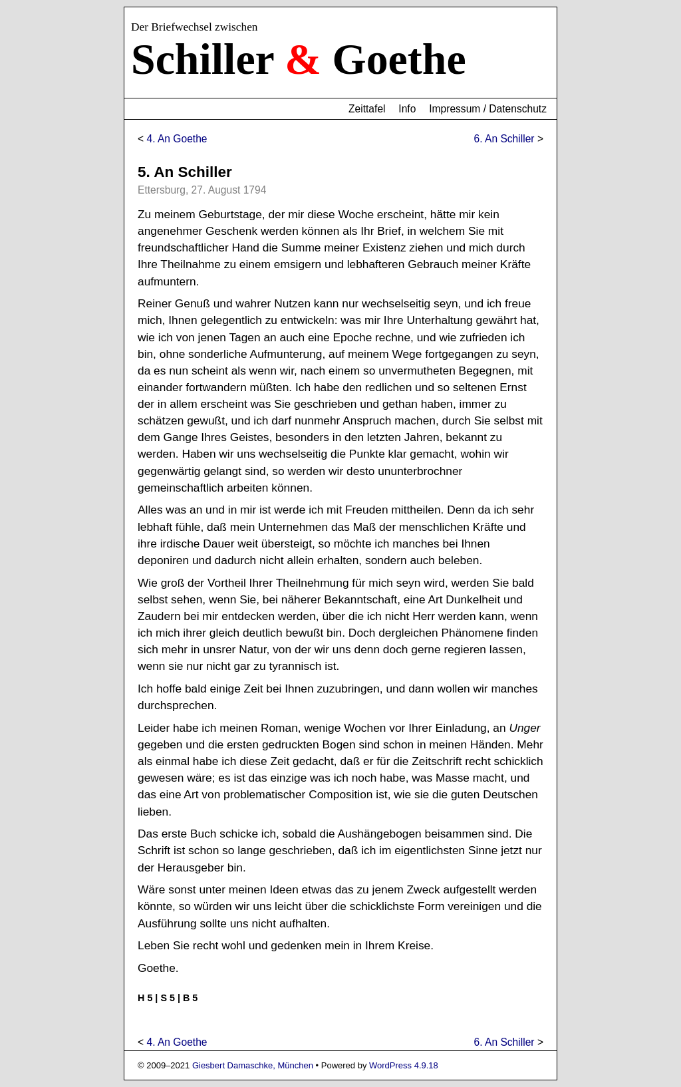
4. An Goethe (176, 138)
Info (407, 108)
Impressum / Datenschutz (488, 108)
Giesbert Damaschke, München (252, 1065)
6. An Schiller (504, 138)
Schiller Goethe (298, 59)
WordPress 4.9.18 (403, 1065)
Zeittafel (366, 108)
